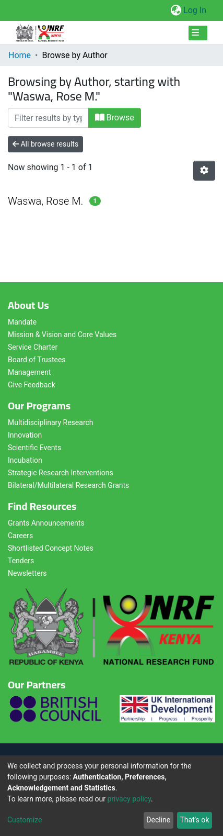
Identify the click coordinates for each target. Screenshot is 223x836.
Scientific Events (34, 447)
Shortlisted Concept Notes (50, 548)
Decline (158, 820)
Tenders (21, 560)
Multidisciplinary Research (50, 422)
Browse (114, 117)
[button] (175, 10)
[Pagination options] (204, 171)
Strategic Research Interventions (60, 473)
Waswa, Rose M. (45, 201)
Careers (20, 535)
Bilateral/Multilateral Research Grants (68, 485)
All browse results (45, 144)
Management (29, 372)
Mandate (22, 322)
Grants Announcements (46, 523)
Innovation (25, 435)
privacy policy (129, 799)
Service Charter (32, 347)
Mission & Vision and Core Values (62, 334)
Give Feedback (31, 385)
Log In (195, 10)
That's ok (194, 820)
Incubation (25, 460)
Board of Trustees (37, 359)
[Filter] (48, 118)
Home (19, 55)
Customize (24, 820)
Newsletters (27, 573)
